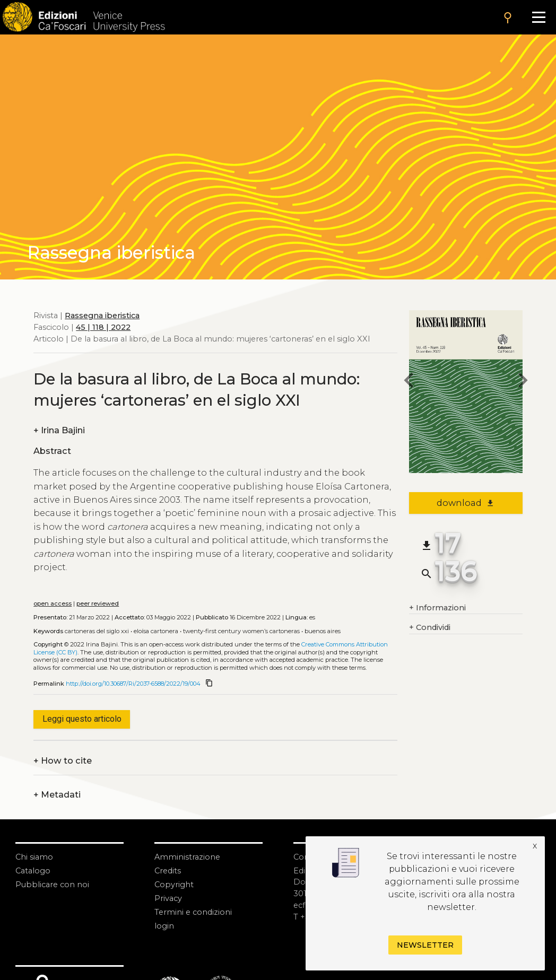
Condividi (429, 628)
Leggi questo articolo (81, 719)
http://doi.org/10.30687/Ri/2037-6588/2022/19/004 (133, 683)
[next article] (522, 382)
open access (52, 603)
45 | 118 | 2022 (103, 327)
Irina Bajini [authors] (59, 430)
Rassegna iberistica (102, 315)
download (465, 502)
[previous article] (409, 382)
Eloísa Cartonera (156, 631)
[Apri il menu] (538, 17)
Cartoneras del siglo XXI (97, 631)
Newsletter (425, 945)
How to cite (62, 761)
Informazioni (437, 608)
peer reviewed (97, 603)
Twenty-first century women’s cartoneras (241, 631)
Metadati (57, 795)
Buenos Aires (323, 631)
